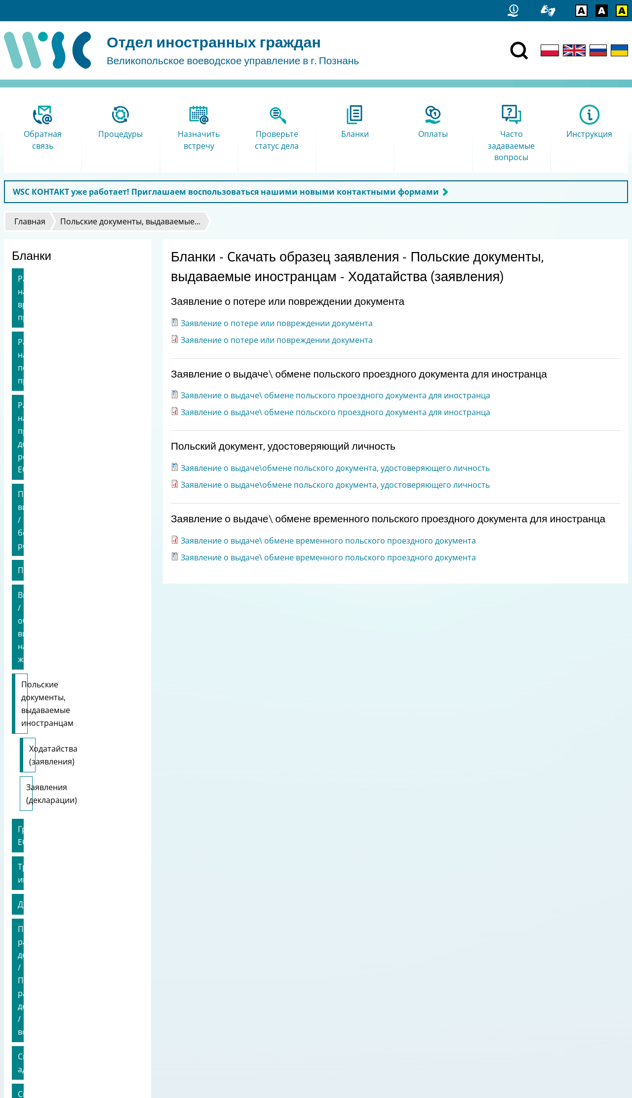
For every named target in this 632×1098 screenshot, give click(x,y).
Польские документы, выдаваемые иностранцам (72, 498)
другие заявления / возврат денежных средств (71, 803)
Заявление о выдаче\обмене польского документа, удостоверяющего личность (335, 468)
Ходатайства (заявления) (77, 530)
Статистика (27, 968)
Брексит (33, 771)
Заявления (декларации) (73, 555)
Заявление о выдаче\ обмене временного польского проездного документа (328, 540)
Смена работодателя (58, 747)
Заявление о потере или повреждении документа (277, 323)
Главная (29, 221)
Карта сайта (28, 981)
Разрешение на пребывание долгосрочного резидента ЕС (74, 360)
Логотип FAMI (31, 1019)
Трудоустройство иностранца (75, 609)
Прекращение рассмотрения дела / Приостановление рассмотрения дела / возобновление (74, 678)
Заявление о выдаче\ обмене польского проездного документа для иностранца (335, 395)
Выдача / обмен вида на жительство (64, 460)
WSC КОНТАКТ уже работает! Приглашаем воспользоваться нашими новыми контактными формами (226, 191)
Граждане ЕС (42, 585)
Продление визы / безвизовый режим (77, 398)
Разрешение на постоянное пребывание (72, 323)
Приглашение (45, 428)
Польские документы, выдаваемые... (130, 221)
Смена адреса (44, 722)
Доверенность (46, 634)
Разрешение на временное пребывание (70, 285)
